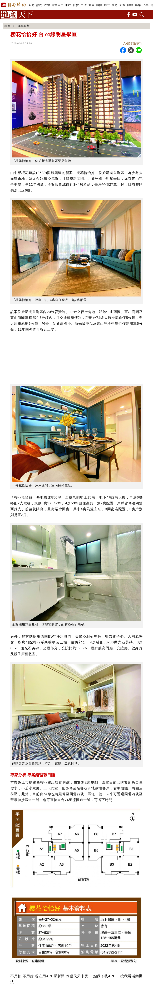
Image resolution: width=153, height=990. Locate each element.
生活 (84, 5)
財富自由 (57, 5)
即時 (31, 5)
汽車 (146, 5)
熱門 (39, 5)
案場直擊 (24, 25)
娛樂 (138, 5)
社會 (76, 5)
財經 (130, 5)
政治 (47, 5)
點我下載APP (104, 976)
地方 (107, 5)
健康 (91, 5)
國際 (99, 5)
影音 (122, 5)
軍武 (68, 5)
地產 (7, 25)
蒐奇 (115, 5)
